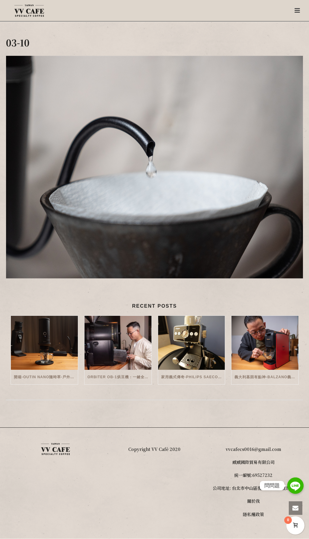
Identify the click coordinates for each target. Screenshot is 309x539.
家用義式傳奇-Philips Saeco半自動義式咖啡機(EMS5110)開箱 (193, 377)
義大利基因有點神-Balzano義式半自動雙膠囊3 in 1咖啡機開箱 (266, 377)
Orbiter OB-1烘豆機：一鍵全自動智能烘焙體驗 (119, 377)
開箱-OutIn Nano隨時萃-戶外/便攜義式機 (46, 377)
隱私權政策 (253, 514)
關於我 (253, 501)
